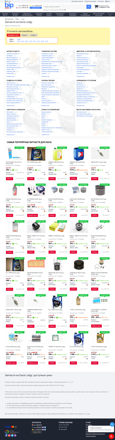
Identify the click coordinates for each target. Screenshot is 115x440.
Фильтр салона (11, 61)
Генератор (10, 130)
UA (6, 1)
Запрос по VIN (35, 7)
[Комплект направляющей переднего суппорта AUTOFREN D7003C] (36, 190)
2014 (26, 41)
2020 (18, 39)
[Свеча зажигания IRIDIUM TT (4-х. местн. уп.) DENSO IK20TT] (15, 300)
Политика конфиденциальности (95, 434)
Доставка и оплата (77, 1)
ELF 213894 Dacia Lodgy (55, 309)
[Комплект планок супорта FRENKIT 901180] (58, 337)
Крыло (44, 116)
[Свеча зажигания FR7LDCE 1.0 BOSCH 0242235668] (100, 226)
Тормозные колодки (48, 53)
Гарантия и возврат (90, 1)
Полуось (44, 98)
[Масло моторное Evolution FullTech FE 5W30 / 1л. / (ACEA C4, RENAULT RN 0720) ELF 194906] (15, 264)
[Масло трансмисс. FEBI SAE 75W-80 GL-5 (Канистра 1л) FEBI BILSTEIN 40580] (15, 226)
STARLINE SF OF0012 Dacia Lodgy (77, 273)
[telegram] (12, 435)
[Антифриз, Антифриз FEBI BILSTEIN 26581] (58, 154)
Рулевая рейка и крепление (15, 98)
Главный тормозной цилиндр (50, 69)
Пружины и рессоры (13, 87)
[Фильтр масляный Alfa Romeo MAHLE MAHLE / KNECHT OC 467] (79, 226)
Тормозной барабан (48, 57)
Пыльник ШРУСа (47, 100)
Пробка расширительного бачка (86, 92)
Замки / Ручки (46, 129)
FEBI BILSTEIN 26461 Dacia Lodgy (13, 199)
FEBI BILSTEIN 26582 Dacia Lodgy (77, 162)
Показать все (10, 76)
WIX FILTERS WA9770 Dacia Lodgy (35, 273)
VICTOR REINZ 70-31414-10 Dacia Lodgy (14, 162)
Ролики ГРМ (10, 73)
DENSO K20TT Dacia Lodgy (98, 162)
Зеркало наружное (47, 120)
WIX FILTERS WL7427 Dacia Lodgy (98, 199)
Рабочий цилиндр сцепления (50, 92)
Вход (107, 1)
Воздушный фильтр (13, 59)
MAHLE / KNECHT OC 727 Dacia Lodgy (36, 236)
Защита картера (46, 112)
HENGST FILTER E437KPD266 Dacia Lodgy (99, 273)
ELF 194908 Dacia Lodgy (34, 162)
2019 (46, 41)
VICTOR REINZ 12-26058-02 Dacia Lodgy (99, 310)
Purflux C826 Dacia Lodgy (13, 346)
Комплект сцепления (48, 83)
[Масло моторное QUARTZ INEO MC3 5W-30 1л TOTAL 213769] (79, 300)
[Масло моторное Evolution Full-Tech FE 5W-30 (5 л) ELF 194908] (36, 153)
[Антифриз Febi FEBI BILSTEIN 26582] (79, 154)
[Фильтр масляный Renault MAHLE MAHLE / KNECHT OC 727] (36, 226)
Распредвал (80, 67)
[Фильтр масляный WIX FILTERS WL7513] (57, 264)
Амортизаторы (11, 83)
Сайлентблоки (11, 91)
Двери (44, 124)
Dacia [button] (24, 35)
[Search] (88, 7)
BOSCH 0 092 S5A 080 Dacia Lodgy (35, 347)
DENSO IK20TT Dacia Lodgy (13, 309)
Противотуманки (12, 120)
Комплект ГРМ (11, 71)
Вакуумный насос (47, 63)
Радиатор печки (81, 102)
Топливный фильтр (12, 63)
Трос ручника (46, 59)
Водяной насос (81, 87)
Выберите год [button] (13, 35)
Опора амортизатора (13, 89)
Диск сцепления (47, 85)
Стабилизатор (11, 96)
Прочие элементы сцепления (50, 94)
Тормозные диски (47, 55)
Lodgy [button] (33, 35)
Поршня (79, 55)
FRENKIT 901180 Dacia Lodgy (57, 346)
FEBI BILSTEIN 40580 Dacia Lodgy (13, 236)
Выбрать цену (32, 215)
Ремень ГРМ (10, 69)
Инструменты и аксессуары (85, 116)
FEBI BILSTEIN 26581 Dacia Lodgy (56, 162)
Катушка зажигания (13, 126)
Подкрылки (45, 122)
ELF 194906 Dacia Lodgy (13, 273)
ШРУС (43, 96)
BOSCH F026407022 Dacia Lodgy (56, 199)
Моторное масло (12, 65)
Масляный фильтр (12, 57)
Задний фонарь (11, 118)
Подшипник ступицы (13, 94)
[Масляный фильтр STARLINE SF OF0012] (78, 264)
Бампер (44, 114)
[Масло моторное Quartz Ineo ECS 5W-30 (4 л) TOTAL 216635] (100, 337)
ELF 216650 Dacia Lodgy (76, 346)
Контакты (101, 1)
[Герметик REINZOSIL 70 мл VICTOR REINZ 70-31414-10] (15, 154)
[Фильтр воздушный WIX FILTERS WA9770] (36, 263)
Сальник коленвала (82, 73)
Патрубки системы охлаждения (86, 96)
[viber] (15, 435)
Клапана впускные (82, 57)
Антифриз (10, 55)
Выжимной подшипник (48, 87)
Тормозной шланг (47, 67)
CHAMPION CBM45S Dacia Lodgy (34, 310)
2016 (34, 41)
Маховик (44, 89)
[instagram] (9, 435)
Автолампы (10, 112)
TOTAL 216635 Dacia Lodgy (99, 346)
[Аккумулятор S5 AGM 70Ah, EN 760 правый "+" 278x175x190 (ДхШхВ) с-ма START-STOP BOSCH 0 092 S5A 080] (36, 337)
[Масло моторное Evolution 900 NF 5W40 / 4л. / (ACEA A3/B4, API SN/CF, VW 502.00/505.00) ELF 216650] (79, 338)
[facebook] (6, 435)
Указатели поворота (13, 116)
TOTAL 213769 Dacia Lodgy (77, 309)
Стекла (44, 126)
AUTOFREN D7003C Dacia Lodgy (34, 199)
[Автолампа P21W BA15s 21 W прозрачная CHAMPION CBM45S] (36, 300)
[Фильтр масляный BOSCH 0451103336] (79, 190)
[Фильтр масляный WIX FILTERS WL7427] (100, 190)
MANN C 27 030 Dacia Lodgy (56, 236)
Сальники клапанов (82, 61)
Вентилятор (80, 85)
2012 (18, 41)
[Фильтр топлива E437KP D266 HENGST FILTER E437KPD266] (100, 263)
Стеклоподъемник (47, 131)
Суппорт (44, 73)
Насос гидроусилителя (13, 102)
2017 (38, 41)
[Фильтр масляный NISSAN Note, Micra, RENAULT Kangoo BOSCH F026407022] (58, 190)
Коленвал (80, 71)
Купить (9, 178)
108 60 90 (22, 6)
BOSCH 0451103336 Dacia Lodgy (77, 199)
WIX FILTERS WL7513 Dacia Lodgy (56, 273)
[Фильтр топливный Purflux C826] (15, 337)
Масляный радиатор (83, 91)
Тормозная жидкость (13, 53)
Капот (43, 118)
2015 (30, 41)
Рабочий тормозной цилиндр (50, 71)
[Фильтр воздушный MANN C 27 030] (58, 226)
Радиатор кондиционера (84, 98)
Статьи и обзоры (91, 436)
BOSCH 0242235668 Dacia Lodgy (98, 236)
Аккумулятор (11, 128)
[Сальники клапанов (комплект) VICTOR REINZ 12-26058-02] (100, 300)
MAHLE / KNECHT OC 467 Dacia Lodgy (79, 236)
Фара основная (11, 114)
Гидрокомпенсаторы (83, 63)
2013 (22, 41)
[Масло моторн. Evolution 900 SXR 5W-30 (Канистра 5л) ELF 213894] (57, 301)
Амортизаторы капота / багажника (52, 127)
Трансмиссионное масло (14, 67)
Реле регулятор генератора (15, 132)
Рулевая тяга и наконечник (15, 100)
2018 (42, 41)
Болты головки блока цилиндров (86, 65)
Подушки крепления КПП (49, 102)
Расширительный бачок (84, 94)
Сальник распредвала (83, 69)
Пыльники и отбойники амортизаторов (18, 85)
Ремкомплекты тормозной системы (52, 61)
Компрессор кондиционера (85, 100)
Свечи (9, 122)
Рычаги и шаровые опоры (14, 92)
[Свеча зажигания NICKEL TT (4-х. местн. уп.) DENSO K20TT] (100, 153)
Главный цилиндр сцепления (50, 91)
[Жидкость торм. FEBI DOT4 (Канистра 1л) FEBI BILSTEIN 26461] (15, 190)
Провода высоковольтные (14, 124)
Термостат (80, 89)
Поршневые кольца (82, 53)
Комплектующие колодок (49, 65)
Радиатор (80, 83)
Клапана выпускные (83, 59)
